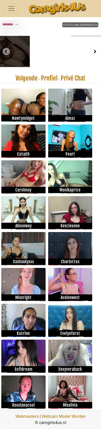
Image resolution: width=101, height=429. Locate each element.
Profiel (49, 78)
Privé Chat (73, 78)
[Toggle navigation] (11, 8)
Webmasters (27, 416)
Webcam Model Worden (64, 416)
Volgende (27, 78)
